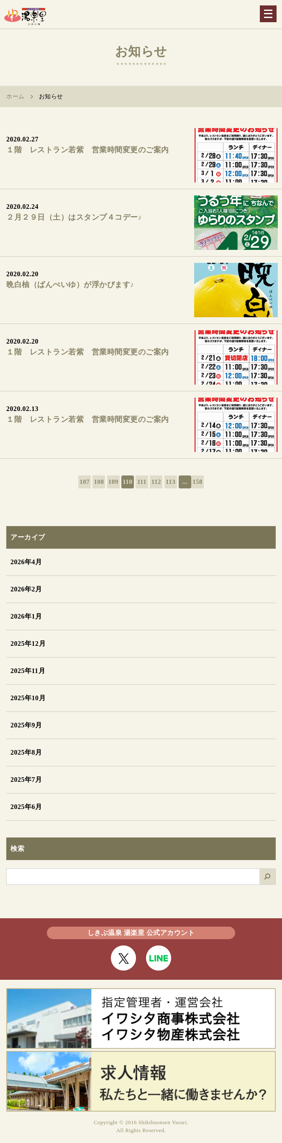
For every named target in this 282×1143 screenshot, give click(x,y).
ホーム (15, 96)
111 (141, 481)
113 (170, 481)
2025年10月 (28, 697)
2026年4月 (26, 561)
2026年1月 (26, 616)
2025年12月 (28, 643)
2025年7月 (26, 779)
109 (113, 481)
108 (99, 481)
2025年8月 (26, 752)
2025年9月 (26, 725)
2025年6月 (26, 806)
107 (84, 481)
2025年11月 (27, 670)
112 (156, 481)
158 (197, 481)
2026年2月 (26, 589)
